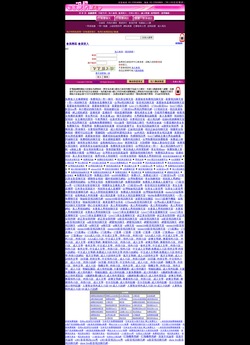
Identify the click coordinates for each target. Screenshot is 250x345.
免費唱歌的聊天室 (90, 139)
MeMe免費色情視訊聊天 (161, 195)
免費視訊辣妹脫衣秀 (98, 296)
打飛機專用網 (131, 336)
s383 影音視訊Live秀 (86, 339)
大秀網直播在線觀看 (145, 116)
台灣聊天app (93, 152)
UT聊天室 (136, 296)
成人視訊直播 (107, 195)
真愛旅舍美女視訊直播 (159, 132)
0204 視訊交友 (125, 296)
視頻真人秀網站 (171, 178)
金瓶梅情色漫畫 (152, 315)
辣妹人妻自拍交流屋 (163, 142)
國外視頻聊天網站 (115, 178)
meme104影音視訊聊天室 (119, 198)
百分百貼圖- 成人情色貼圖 (120, 282)
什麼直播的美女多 (174, 122)
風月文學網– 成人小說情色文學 (103, 255)
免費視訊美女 (95, 315)
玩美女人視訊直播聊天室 (132, 195)
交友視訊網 (151, 296)
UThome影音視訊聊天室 (138, 202)
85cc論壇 (119, 122)
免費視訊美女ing (164, 152)
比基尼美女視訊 (119, 119)
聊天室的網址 (124, 116)
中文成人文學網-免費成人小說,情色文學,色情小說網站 (107, 252)
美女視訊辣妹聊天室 (147, 126)
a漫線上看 (75, 149)
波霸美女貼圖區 (144, 198)
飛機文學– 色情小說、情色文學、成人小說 (122, 265)
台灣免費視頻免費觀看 (155, 139)
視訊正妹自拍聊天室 (156, 129)
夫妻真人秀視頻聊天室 (105, 208)
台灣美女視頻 (95, 182)
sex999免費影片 (120, 175)
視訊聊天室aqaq (125, 305)
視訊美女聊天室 (124, 99)
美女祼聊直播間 (112, 139)
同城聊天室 (71, 139)
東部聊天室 (131, 142)
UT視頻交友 (161, 109)
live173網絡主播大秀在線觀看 (164, 136)
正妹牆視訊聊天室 (97, 308)
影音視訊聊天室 (145, 102)
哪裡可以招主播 (84, 132)
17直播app (168, 232)
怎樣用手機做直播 (164, 112)
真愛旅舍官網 (119, 105)
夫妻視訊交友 (137, 119)
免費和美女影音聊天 (121, 146)
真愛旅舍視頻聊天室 (78, 105)
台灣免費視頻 (135, 178)
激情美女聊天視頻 (87, 142)
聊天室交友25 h (96, 305)
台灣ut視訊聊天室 (124, 102)
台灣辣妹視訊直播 (133, 188)
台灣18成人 (124, 299)
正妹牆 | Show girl (126, 312)
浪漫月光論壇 (166, 336)
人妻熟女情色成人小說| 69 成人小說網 (104, 285)
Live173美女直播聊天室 (126, 212)
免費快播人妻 (174, 149)
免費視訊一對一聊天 (101, 99)
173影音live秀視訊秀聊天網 (136, 109)
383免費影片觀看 (74, 152)
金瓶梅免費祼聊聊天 (100, 122)
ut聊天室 (82, 225)
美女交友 (123, 318)
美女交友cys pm (152, 308)
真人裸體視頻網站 (75, 182)
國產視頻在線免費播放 (115, 136)
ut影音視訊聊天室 (127, 218)
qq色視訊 (139, 132)
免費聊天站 (73, 126)
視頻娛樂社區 (111, 109)
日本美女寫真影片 (85, 188)
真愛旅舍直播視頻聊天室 (170, 102)
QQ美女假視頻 (128, 156)
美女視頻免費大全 (93, 149)
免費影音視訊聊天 (97, 302)
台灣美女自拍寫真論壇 (115, 152)
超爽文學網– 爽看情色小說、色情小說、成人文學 (115, 242)
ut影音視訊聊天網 (135, 339)
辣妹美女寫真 (124, 315)
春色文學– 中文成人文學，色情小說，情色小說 (111, 245)
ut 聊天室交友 (137, 305)
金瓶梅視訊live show (111, 142)
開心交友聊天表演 (98, 205)
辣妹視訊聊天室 (91, 202)
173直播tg (173, 228)
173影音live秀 (168, 175)
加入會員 (119, 51)
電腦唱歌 (100, 132)
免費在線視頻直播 (104, 126)
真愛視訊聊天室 (174, 99)
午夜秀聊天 (101, 119)
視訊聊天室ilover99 (139, 308)
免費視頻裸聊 (132, 182)
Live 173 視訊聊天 (139, 105)
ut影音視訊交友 (152, 299)
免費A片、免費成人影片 (144, 175)
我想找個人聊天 (135, 122)
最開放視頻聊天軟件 (141, 152)
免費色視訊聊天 (131, 139)
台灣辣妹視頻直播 (153, 192)
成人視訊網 (153, 119)
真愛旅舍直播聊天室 (100, 102)
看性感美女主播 (143, 112)
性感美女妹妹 (154, 122)
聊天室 (122, 302)
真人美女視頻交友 (82, 156)
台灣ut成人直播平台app (167, 202)
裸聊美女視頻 (95, 178)
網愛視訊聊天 (117, 222)
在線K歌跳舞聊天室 (173, 119)
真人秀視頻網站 (119, 205)
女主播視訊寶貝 (84, 119)
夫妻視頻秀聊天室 (98, 129)
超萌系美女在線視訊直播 (94, 146)
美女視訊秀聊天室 (77, 122)
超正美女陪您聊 (146, 215)
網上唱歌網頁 (80, 112)
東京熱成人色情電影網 (136, 149)
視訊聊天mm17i (111, 308)
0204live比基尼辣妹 (139, 299)
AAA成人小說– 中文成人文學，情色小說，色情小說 (113, 235)
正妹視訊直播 (135, 129)
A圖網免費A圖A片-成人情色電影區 (105, 275)
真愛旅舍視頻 (92, 136)
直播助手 (107, 112)
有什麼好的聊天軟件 (90, 109)
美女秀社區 (91, 116)
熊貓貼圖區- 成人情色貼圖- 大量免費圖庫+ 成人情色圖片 (114, 269)
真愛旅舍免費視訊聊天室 (149, 99)
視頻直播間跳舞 (123, 112)
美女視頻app (158, 149)
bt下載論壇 (136, 315)
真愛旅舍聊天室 (101, 105)
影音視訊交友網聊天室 (157, 185)
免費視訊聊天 (110, 299)
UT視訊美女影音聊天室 (87, 185)
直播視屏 (95, 112)
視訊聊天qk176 (152, 305)
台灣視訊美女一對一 (146, 146)
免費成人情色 (101, 175)
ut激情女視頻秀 (170, 126)
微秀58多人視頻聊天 (106, 156)
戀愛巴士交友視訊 (112, 296)
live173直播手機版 (165, 198)
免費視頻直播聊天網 (76, 192)
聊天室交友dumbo (153, 302)
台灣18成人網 (110, 315)
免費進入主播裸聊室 (76, 99)
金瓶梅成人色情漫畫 (86, 195)
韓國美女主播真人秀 (113, 185)
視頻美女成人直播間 (109, 188)
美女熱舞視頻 (152, 178)
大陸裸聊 (145, 142)
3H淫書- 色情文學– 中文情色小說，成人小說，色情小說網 (112, 259)
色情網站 (96, 82)
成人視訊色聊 (118, 129)
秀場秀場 (87, 126)
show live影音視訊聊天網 (94, 343)
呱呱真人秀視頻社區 (150, 156)
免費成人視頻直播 (131, 192)
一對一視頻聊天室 (77, 102)
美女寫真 (94, 318)
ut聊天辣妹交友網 (97, 299)
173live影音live (159, 105)
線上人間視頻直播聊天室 (104, 192)
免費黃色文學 (84, 175)
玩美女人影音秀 (154, 188)
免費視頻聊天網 (114, 182)
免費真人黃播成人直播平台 (158, 182)
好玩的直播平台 (125, 126)
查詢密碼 (129, 51)
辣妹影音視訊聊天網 (91, 198)
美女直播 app (107, 116)
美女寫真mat (137, 312)
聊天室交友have (152, 318)
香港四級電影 (113, 149)
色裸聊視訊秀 (138, 136)
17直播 (117, 232)
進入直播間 (165, 116)
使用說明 (178, 43)
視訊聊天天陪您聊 (75, 205)
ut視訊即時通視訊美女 (119, 132)
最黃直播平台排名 (113, 202)
